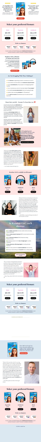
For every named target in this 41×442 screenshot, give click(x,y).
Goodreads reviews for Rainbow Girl (17, 327)
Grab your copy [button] (23, 363)
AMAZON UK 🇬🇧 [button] (21, 47)
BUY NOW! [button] (20, 18)
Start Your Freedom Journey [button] (28, 145)
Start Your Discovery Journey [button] (20, 263)
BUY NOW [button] (8, 38)
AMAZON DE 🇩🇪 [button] (34, 47)
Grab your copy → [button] (14, 71)
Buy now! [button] (8, 198)
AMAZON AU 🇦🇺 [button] (28, 47)
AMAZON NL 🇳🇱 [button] (15, 47)
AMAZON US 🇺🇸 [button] (9, 47)
